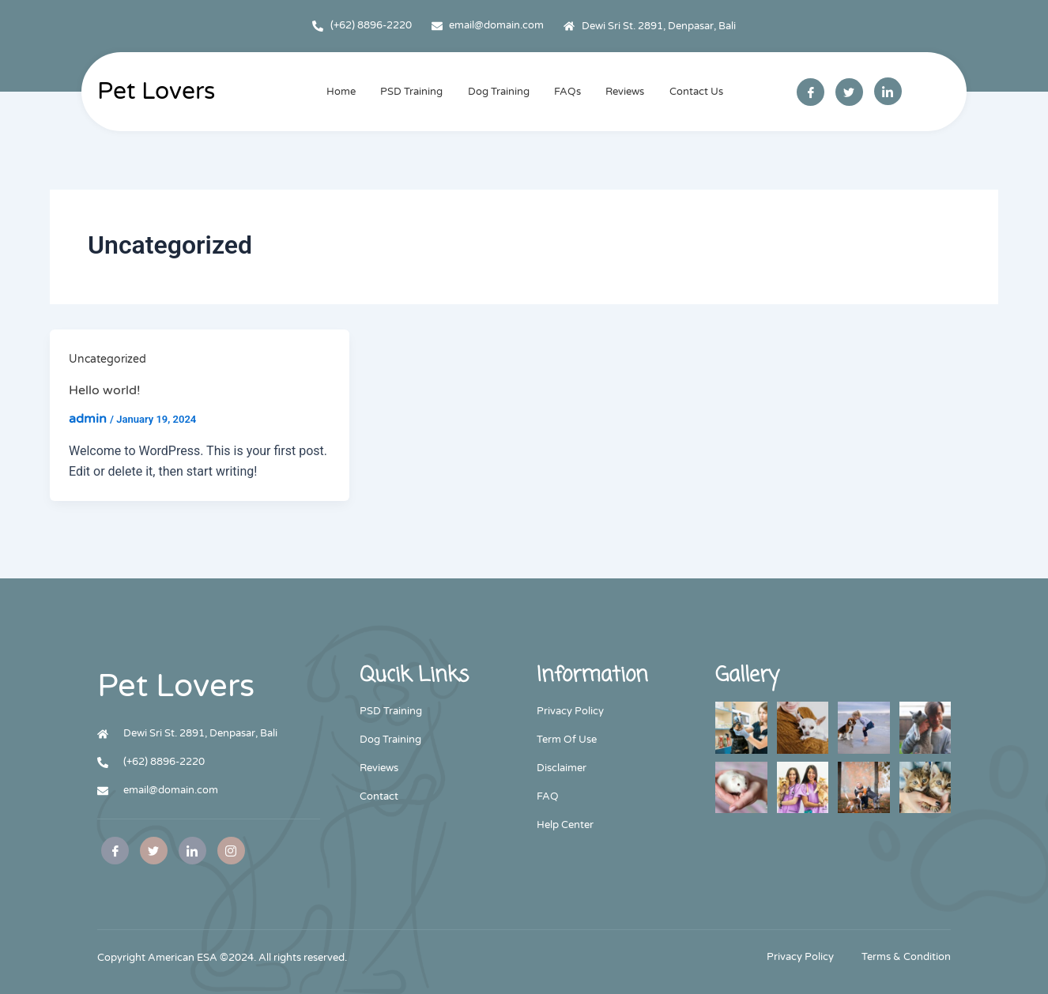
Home (343, 91)
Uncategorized (107, 359)
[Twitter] (849, 92)
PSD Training (413, 91)
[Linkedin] (888, 91)
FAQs (566, 91)
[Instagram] (231, 850)
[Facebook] (810, 92)
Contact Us (693, 91)
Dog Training (499, 91)
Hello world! (105, 390)
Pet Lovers (156, 91)
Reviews (623, 91)
